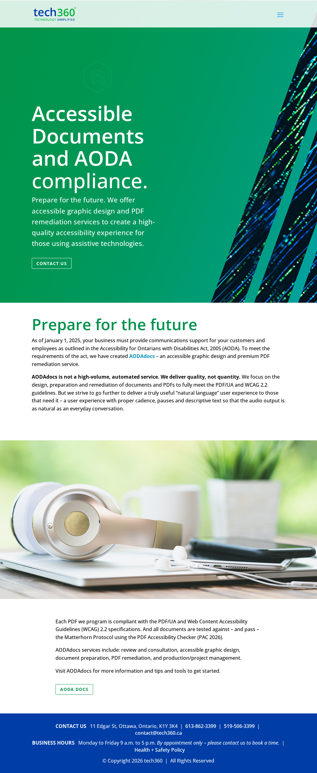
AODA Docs (74, 689)
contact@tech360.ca (158, 732)
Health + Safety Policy (159, 749)
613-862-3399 (200, 726)
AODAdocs (142, 356)
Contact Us (51, 263)
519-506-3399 (239, 726)
